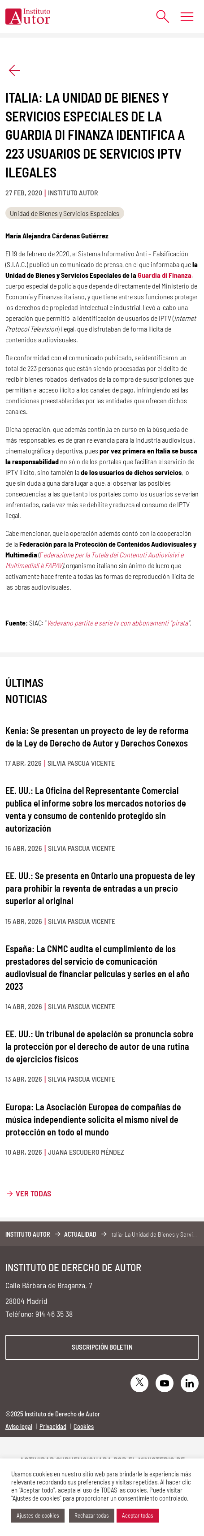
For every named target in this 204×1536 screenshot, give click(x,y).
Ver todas (33, 1193)
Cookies (84, 1426)
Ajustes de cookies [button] (38, 1515)
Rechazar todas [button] (91, 1515)
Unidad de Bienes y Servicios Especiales (64, 213)
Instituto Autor (27, 1234)
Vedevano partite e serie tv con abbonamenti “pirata (117, 622)
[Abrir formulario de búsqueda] (158, 16)
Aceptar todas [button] (137, 1515)
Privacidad (52, 1426)
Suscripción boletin (102, 1347)
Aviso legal (18, 1426)
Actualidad (80, 1234)
